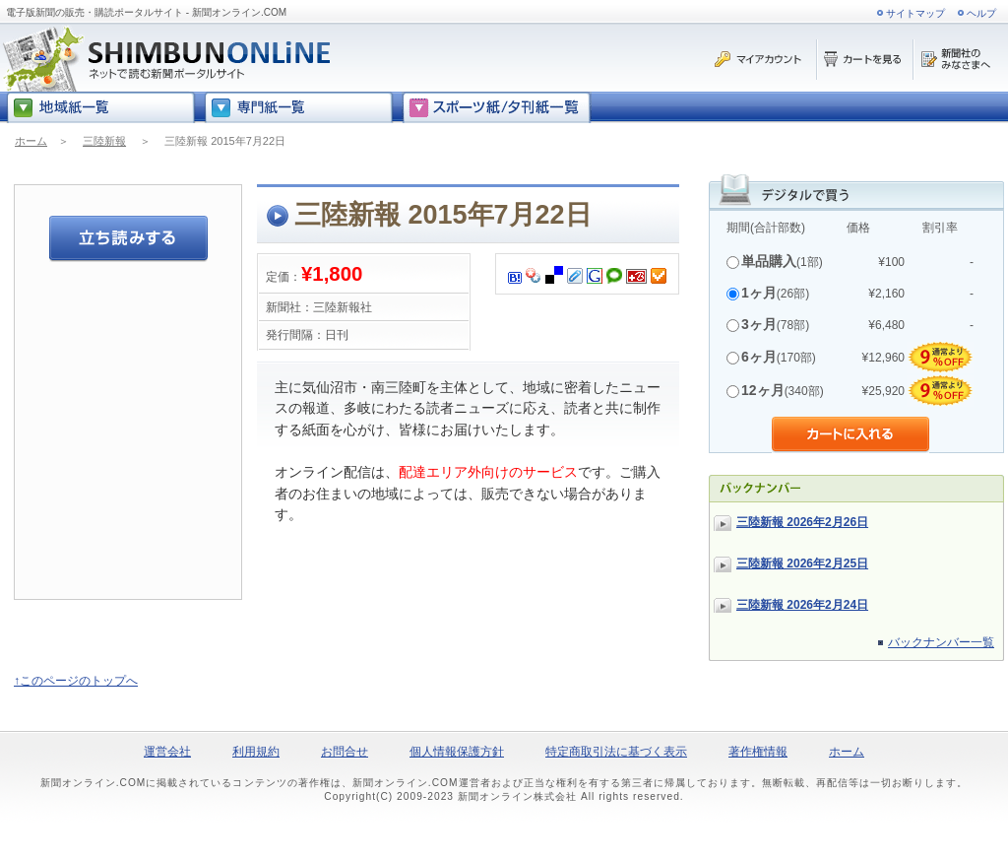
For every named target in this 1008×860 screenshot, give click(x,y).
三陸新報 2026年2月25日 (802, 563)
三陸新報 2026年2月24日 (802, 605)
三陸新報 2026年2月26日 (802, 522)
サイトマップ (915, 13)
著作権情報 (758, 752)
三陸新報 (104, 141)
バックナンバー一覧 (941, 642)
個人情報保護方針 (457, 752)
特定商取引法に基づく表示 (616, 752)
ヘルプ (981, 13)
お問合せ (344, 752)
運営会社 (167, 752)
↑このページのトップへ (76, 681)
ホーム (31, 141)
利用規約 (256, 752)
